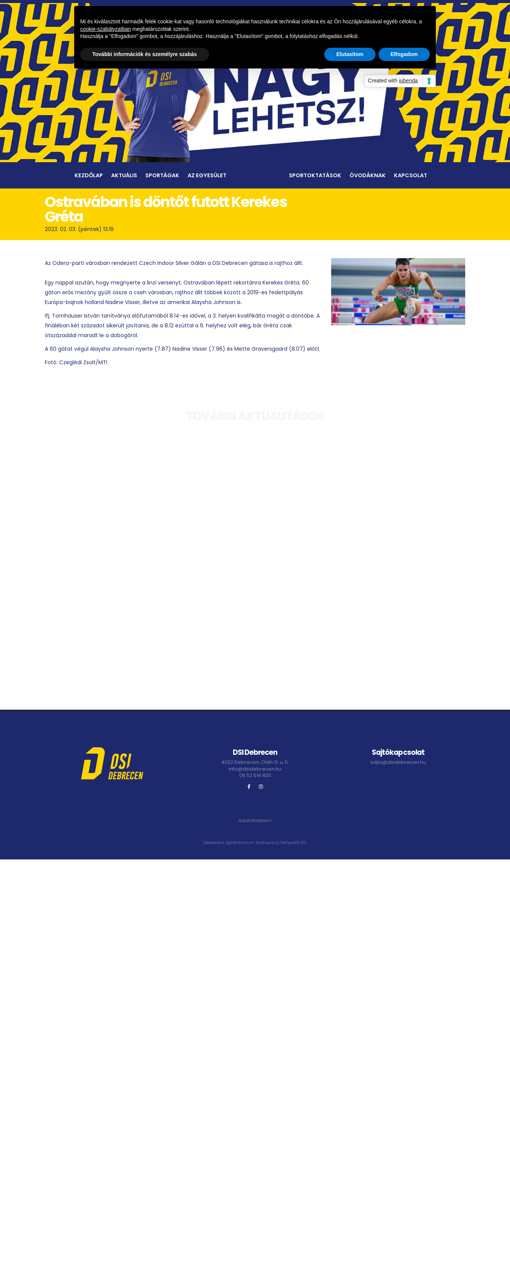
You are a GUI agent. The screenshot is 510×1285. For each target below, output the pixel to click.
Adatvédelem (255, 820)
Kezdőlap (89, 175)
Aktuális (124, 175)
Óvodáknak (368, 175)
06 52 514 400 (255, 775)
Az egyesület (207, 175)
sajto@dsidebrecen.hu (398, 762)
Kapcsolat (410, 175)
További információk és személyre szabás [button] (144, 54)
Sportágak (162, 175)
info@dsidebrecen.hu (255, 769)
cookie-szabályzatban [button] (105, 29)
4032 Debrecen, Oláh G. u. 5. (255, 762)
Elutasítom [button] (349, 54)
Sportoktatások (315, 175)
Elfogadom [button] (404, 54)
